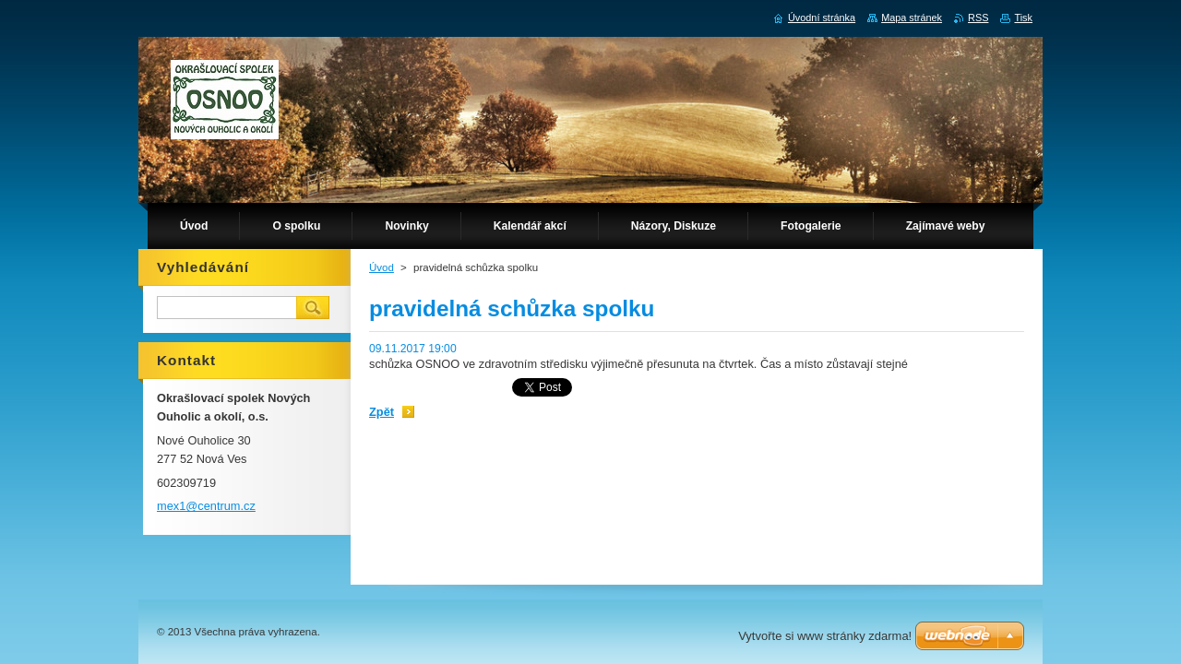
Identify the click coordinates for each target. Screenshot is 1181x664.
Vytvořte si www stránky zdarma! (825, 636)
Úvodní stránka (821, 17)
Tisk (1023, 17)
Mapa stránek (911, 17)
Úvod (381, 267)
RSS (978, 17)
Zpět (381, 412)
